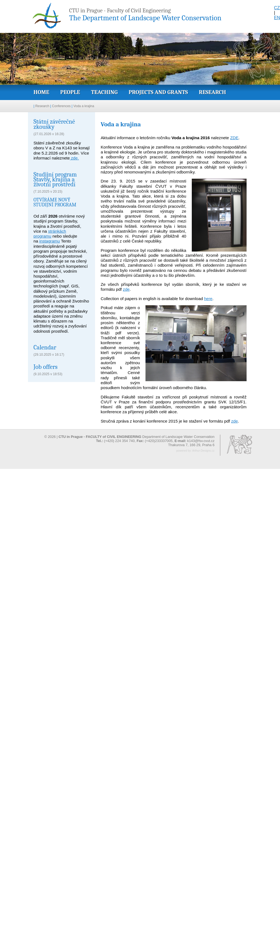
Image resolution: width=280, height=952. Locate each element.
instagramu (49, 241)
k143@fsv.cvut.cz (201, 441)
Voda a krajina (83, 106)
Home (41, 92)
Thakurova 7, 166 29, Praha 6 (191, 445)
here (208, 298)
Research (212, 92)
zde (126, 289)
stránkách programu (49, 233)
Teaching (104, 92)
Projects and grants (158, 92)
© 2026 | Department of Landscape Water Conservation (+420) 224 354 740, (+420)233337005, (129, 439)
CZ (277, 7)
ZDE (234, 137)
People (70, 92)
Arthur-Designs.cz (203, 450)
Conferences (61, 106)
